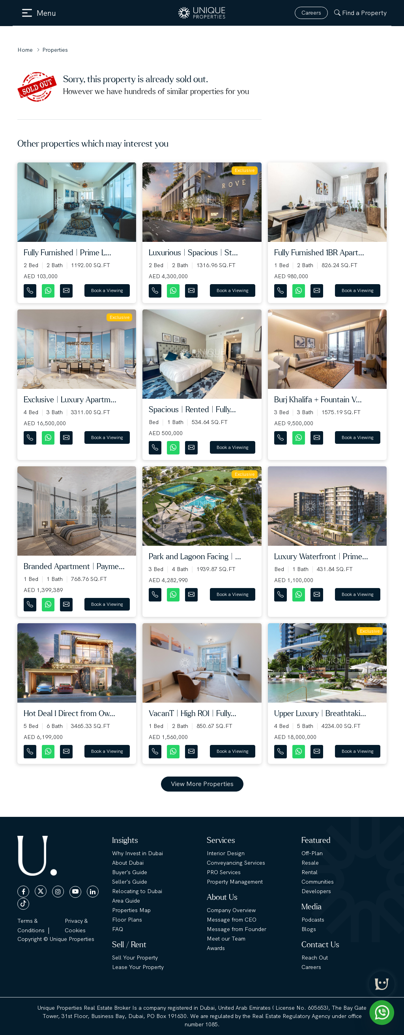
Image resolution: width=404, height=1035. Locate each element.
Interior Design (226, 853)
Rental (309, 872)
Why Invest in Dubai (137, 853)
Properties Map (131, 910)
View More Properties (202, 784)
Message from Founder (236, 929)
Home (25, 49)
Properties (55, 49)
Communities (317, 881)
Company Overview (231, 910)
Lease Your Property (138, 967)
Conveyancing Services (236, 862)
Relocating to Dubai (137, 891)
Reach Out (314, 957)
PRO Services (224, 872)
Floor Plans (127, 919)
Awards (216, 948)
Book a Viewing (107, 290)
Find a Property (360, 13)
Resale (310, 862)
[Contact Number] (31, 289)
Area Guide (126, 900)
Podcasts (312, 919)
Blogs (308, 929)
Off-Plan (312, 853)
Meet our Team (226, 938)
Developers (316, 891)
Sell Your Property (135, 957)
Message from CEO (231, 919)
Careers (311, 12)
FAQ (117, 929)
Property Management (235, 881)
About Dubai (128, 862)
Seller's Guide (129, 881)
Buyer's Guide (129, 872)
